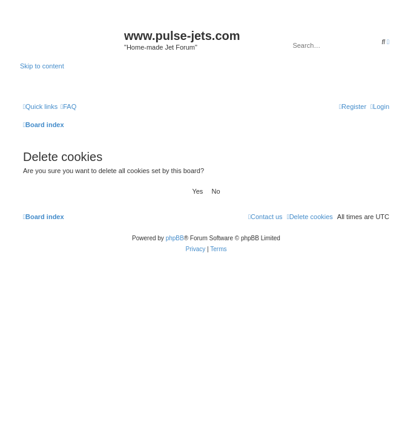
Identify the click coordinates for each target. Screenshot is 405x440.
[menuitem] (68, 106)
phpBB (175, 238)
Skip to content (42, 66)
